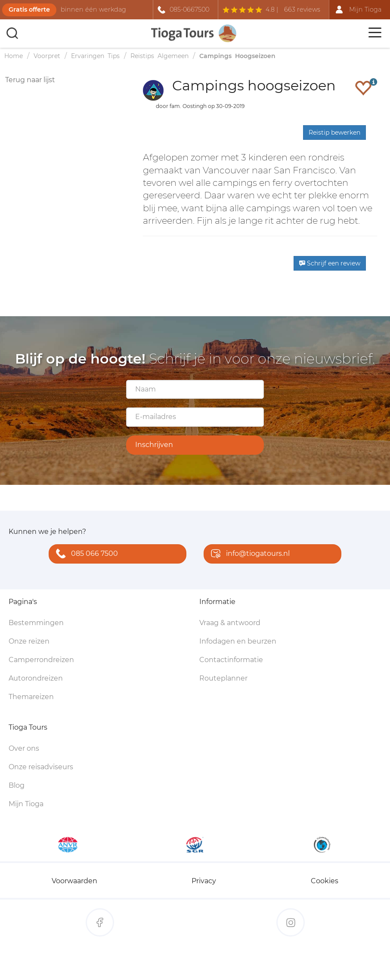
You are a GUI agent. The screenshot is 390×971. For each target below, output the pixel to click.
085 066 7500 (85, 554)
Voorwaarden (74, 881)
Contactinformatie (231, 660)
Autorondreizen (36, 678)
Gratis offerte (29, 9)
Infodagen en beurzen (237, 641)
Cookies (324, 881)
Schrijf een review (329, 263)
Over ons (24, 748)
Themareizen (31, 697)
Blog (17, 785)
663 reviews (302, 9)
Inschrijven (154, 445)
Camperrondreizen (41, 660)
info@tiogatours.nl (248, 554)
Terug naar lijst (30, 80)
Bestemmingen (36, 623)
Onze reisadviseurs (41, 767)
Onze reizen (29, 641)
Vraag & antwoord (229, 623)
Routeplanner (223, 678)
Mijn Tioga (26, 804)
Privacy (204, 881)
